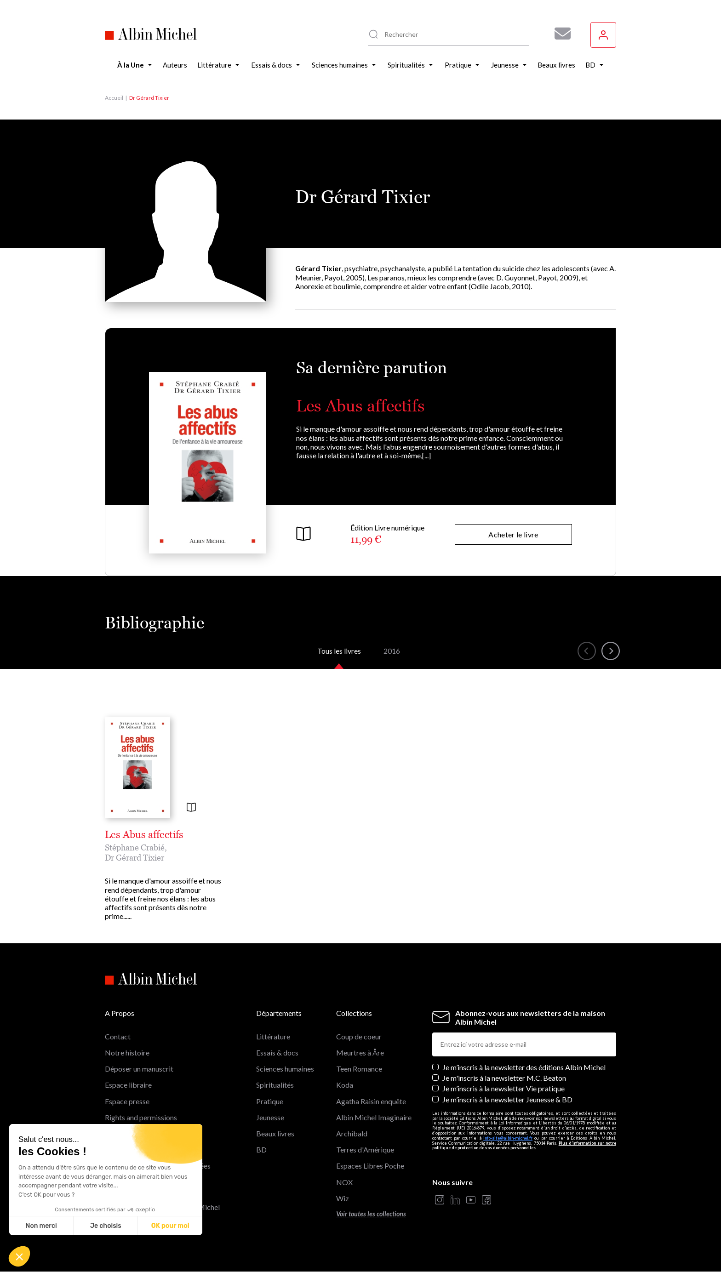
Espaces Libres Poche (370, 1165)
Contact (118, 1036)
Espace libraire (128, 1084)
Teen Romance (359, 1068)
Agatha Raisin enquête (371, 1101)
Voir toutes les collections (371, 1214)
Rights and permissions (141, 1117)
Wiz (342, 1198)
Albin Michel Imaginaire (374, 1117)
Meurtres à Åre (360, 1052)
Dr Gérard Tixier (134, 857)
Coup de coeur (359, 1036)
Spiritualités (275, 1084)
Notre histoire (127, 1052)
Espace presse (127, 1101)
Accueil (114, 97)
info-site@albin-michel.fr (507, 1138)
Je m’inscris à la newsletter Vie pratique (503, 1088)
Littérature (273, 1036)
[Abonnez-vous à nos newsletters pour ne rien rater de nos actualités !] (559, 33)
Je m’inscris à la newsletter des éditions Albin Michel (524, 1067)
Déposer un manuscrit (139, 1068)
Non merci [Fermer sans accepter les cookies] (41, 1226)
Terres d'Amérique (365, 1149)
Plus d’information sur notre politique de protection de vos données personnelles (524, 1146)
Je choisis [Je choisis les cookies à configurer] (105, 1226)
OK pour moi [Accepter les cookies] (170, 1226)
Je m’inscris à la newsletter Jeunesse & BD (507, 1099)
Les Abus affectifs (360, 405)
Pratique (269, 1101)
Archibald (351, 1133)
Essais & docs (277, 1052)
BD (261, 1149)
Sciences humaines (285, 1068)
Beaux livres (275, 1133)
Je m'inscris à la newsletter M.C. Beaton (504, 1077)
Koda (344, 1084)
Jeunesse (270, 1117)
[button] (19, 1256)
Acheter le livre (513, 534)
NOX (344, 1182)
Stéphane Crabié (135, 847)
